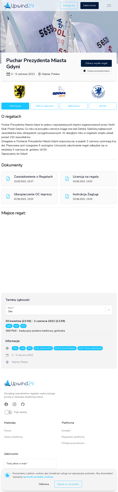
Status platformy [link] (13, 437)
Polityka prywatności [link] (73, 443)
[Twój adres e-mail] (30, 465)
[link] (19, 5)
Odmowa (44, 484)
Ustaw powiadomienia (96, 71)
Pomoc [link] (7, 430)
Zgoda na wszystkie (68, 484)
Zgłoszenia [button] (74, 106)
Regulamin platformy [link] (73, 437)
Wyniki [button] (102, 106)
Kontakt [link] (66, 430)
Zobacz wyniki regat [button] (96, 63)
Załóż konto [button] (89, 5)
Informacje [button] (15, 106)
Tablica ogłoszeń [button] (44, 106)
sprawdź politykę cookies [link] (38, 477)
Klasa (10, 307)
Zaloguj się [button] (69, 5)
